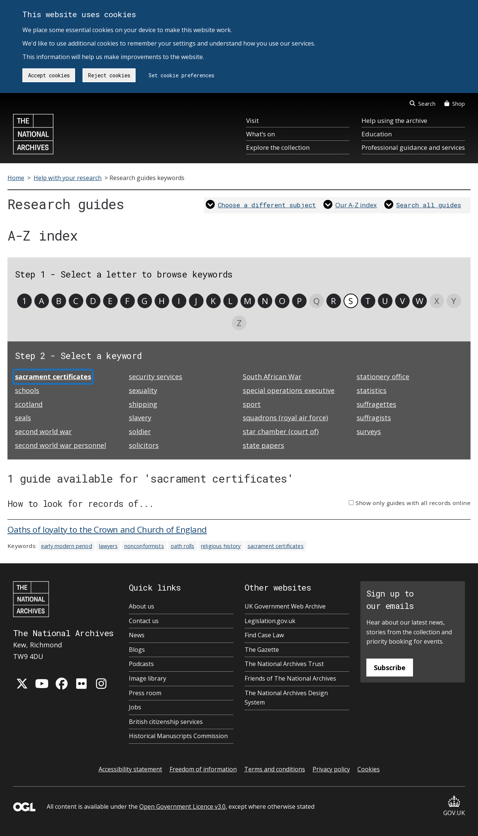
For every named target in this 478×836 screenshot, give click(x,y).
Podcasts (141, 664)
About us (141, 606)
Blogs (137, 649)
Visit (252, 120)
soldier (140, 431)
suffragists (374, 417)
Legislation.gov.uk (270, 621)
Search (422, 103)
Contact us (144, 621)
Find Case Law (264, 635)
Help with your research (68, 178)
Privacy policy (331, 769)
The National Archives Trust (284, 664)
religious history (220, 545)
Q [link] (316, 301)
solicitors (144, 445)
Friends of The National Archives (290, 678)
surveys (369, 431)
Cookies (368, 769)
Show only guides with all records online (413, 503)
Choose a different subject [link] (267, 205)
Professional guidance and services (413, 147)
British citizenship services (166, 722)
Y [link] (453, 301)
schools (27, 390)
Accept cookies (49, 75)
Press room (145, 693)
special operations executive (289, 390)
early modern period (66, 545)
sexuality (143, 390)
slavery (140, 417)
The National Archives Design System (286, 698)
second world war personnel (60, 445)
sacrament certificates (276, 545)
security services (155, 376)
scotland (29, 404)
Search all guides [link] (428, 205)
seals (23, 417)
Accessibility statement (130, 769)
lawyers (108, 545)
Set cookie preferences (181, 75)
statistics (372, 390)
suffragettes (376, 404)
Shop (454, 103)
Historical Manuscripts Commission (178, 736)
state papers (263, 445)
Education (376, 134)
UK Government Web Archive (285, 606)
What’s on (260, 134)
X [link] (436, 301)
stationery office (383, 376)
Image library (147, 678)
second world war (43, 431)
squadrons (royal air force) (285, 417)
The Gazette (262, 649)
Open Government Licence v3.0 (182, 806)
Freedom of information (203, 769)
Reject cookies (109, 75)
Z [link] (239, 323)
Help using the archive (394, 120)
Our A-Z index (356, 205)
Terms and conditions (274, 769)
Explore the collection (278, 147)
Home (15, 178)
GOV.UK (454, 806)
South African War (272, 376)
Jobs (135, 707)
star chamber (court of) (281, 431)
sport (252, 404)
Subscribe (390, 667)
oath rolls (182, 545)
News (137, 635)
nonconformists (144, 545)
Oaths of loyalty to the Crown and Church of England (107, 529)
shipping (143, 404)
